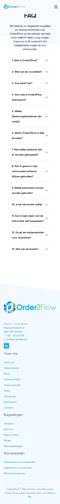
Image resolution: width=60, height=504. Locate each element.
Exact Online (11, 434)
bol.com (8, 429)
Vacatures (10, 396)
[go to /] (22, 7)
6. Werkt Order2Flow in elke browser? (28, 135)
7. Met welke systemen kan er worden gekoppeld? (27, 152)
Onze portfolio (12, 379)
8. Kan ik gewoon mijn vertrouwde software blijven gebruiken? (24, 171)
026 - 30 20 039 (15, 335)
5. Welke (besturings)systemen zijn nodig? (26, 116)
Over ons (9, 362)
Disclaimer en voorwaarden (20, 462)
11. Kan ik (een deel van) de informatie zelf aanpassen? (28, 218)
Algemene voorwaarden (18, 467)
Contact (9, 407)
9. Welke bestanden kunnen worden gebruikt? (28, 190)
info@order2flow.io (17, 339)
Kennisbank (10, 402)
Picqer (7, 440)
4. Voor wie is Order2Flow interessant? (27, 97)
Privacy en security (14, 473)
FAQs (7, 390)
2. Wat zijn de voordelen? (27, 71)
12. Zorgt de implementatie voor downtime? (28, 235)
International (11, 368)
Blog (6, 373)
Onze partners (12, 385)
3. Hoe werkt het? (22, 83)
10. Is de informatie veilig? (27, 204)
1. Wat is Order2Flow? (24, 60)
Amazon (9, 423)
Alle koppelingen (13, 446)
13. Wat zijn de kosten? (25, 249)
